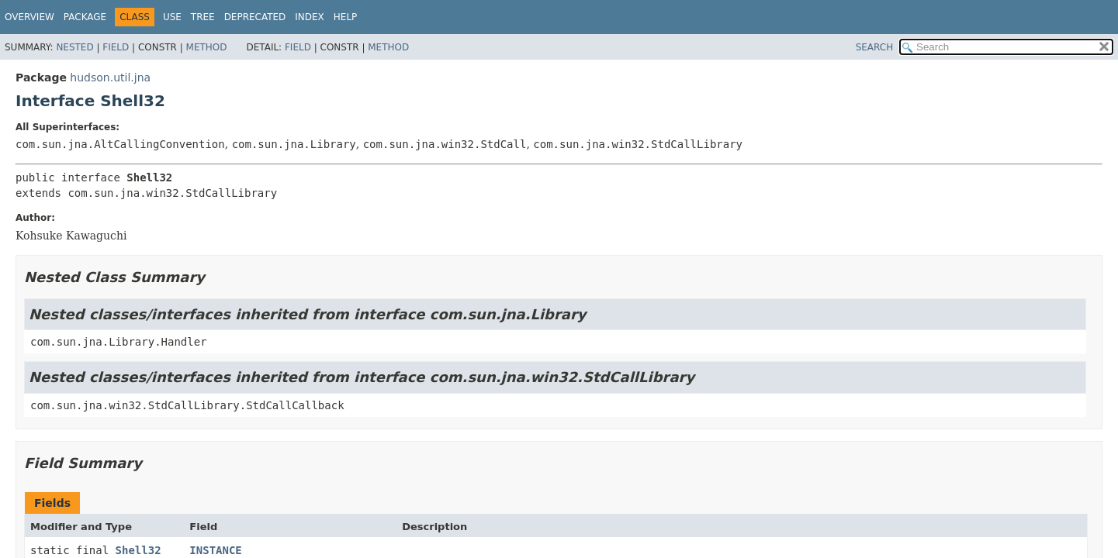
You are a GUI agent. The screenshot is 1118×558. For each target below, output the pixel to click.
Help (346, 17)
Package (85, 17)
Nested (74, 47)
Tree (203, 17)
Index (309, 17)
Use (172, 17)
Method (206, 47)
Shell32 (138, 550)
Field (115, 47)
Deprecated (255, 17)
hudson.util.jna (110, 77)
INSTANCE (215, 550)
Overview (29, 17)
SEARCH (875, 47)
